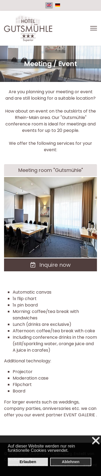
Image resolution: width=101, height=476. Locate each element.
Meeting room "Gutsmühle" (50, 170)
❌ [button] (96, 440)
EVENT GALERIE (80, 415)
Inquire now (50, 265)
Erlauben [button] (28, 462)
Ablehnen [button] (70, 462)
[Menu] (93, 28)
